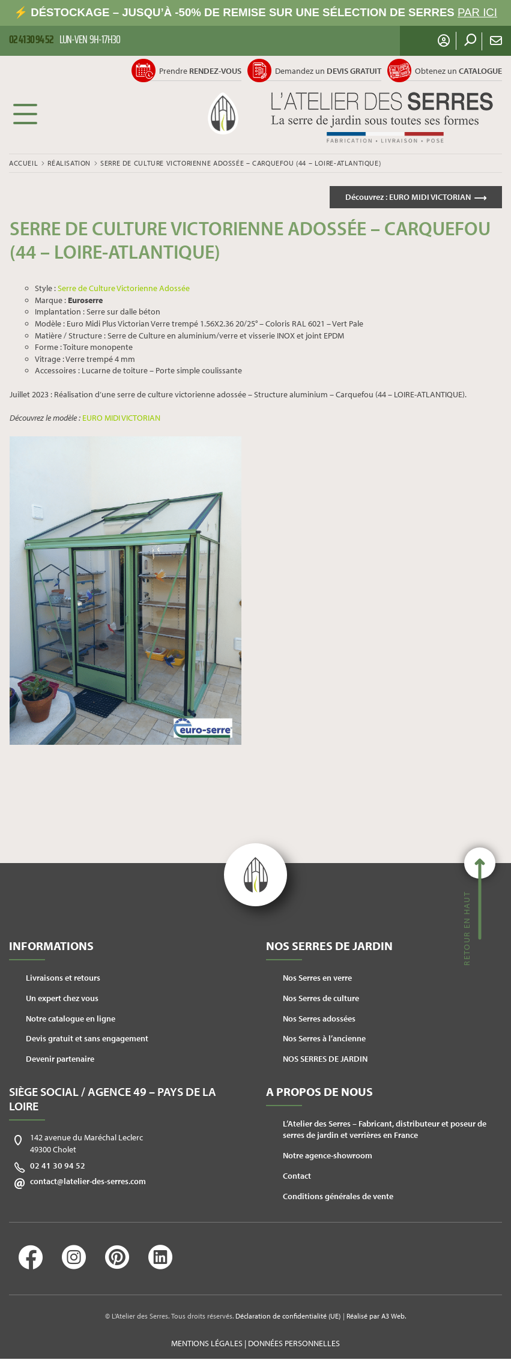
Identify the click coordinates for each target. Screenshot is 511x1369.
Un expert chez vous (62, 998)
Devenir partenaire (60, 1058)
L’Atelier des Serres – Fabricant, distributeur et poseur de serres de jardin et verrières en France (384, 1129)
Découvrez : (408, 196)
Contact (297, 1175)
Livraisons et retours (63, 977)
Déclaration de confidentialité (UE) (287, 1315)
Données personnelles (294, 1343)
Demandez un (328, 70)
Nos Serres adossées (319, 1018)
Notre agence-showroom (327, 1155)
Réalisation (69, 162)
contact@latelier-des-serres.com (88, 1181)
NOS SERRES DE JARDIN (325, 1058)
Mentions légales (207, 1343)
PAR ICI (477, 12)
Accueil (23, 162)
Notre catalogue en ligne (70, 1018)
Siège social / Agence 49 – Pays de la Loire (112, 1098)
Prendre (200, 70)
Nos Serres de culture (321, 998)
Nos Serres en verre (317, 977)
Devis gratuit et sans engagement (87, 1038)
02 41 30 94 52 (57, 1165)
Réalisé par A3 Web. (376, 1315)
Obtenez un (458, 70)
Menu (25, 113)
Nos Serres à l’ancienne (324, 1038)
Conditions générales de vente (338, 1196)
